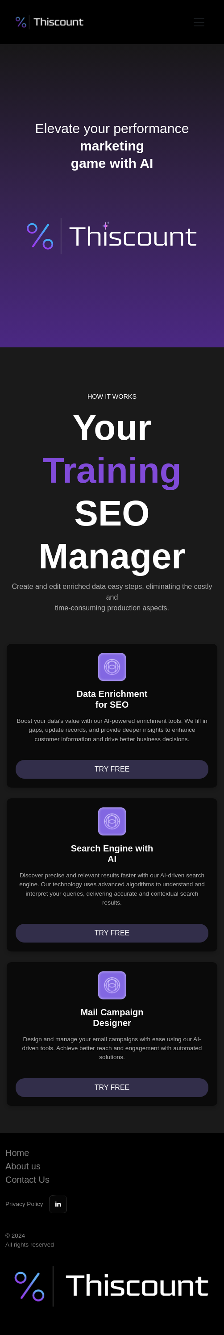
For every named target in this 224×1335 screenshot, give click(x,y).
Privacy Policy (24, 1204)
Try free (112, 769)
